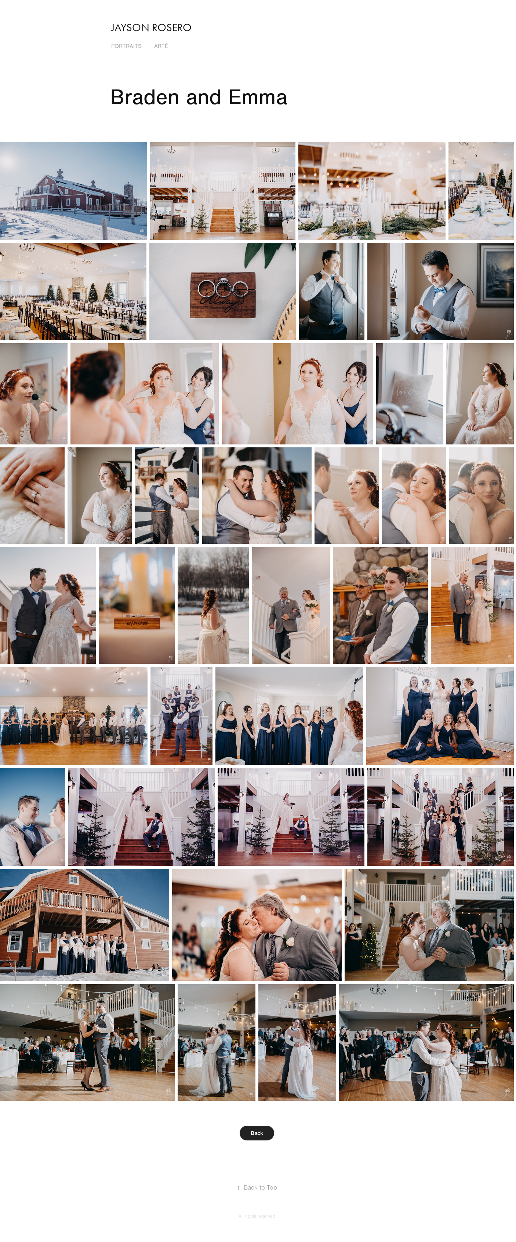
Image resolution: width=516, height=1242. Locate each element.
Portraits (126, 46)
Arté (161, 46)
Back (257, 1133)
